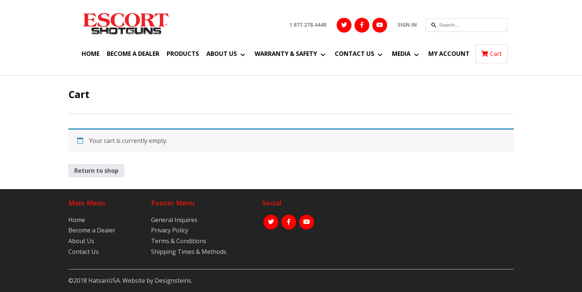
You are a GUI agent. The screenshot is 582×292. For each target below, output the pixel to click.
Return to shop (96, 171)
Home (90, 54)
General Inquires (174, 220)
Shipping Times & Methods (188, 252)
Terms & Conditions (178, 241)
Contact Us (354, 54)
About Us (221, 54)
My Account (449, 54)
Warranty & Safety (286, 54)
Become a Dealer (133, 54)
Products (183, 54)
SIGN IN (407, 24)
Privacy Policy (169, 230)
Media (401, 54)
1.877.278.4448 (307, 24)
